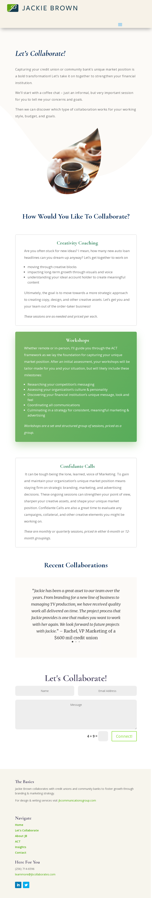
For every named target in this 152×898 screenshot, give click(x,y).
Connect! (124, 736)
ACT (18, 841)
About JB (21, 836)
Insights (20, 847)
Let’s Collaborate (27, 830)
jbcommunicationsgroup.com (77, 800)
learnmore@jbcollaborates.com (35, 874)
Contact (20, 852)
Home (19, 825)
